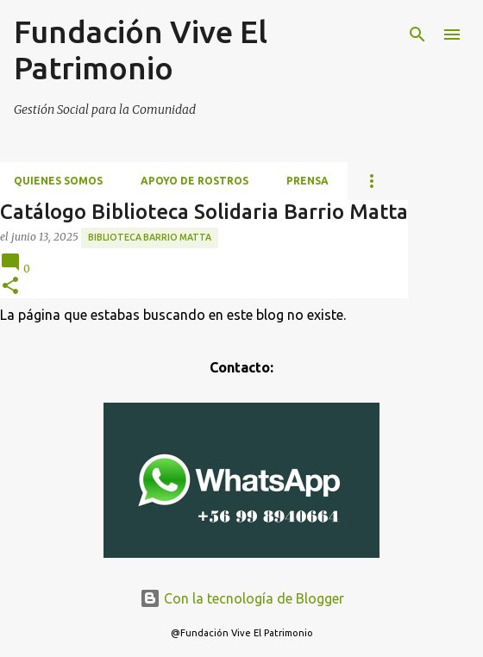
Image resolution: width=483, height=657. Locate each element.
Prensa (307, 180)
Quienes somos (58, 180)
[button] (10, 286)
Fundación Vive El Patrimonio (140, 49)
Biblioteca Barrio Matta (149, 237)
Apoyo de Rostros (194, 180)
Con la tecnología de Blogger (242, 598)
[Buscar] (417, 34)
